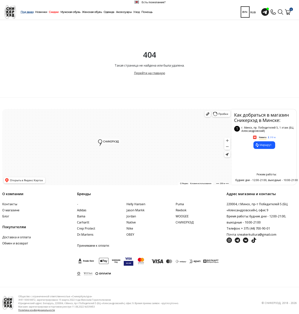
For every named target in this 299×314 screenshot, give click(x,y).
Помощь (147, 12)
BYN (244, 12)
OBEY (130, 234)
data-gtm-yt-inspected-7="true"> (117, 147)
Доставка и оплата (16, 237)
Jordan (131, 216)
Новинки (41, 12)
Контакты (9, 204)
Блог (5, 216)
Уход (136, 12)
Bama (81, 216)
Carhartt (83, 222)
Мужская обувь (70, 12)
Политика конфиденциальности (36, 310)
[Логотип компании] (8, 302)
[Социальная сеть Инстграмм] (229, 240)
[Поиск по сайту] (280, 12)
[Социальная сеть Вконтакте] (245, 240)
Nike (129, 228)
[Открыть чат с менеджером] (265, 12)
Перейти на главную (149, 73)
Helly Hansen (135, 204)
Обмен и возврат (15, 243)
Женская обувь (92, 12)
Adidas (81, 210)
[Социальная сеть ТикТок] (253, 240)
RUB (253, 12)
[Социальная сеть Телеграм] (237, 240)
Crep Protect (86, 228)
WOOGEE (182, 216)
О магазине (10, 210)
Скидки (54, 12)
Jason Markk (135, 210)
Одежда (109, 12)
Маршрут (263, 145)
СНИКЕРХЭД (185, 222)
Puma (180, 204)
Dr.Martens (85, 234)
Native (131, 222)
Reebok (181, 210)
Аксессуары (124, 12)
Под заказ (27, 12)
